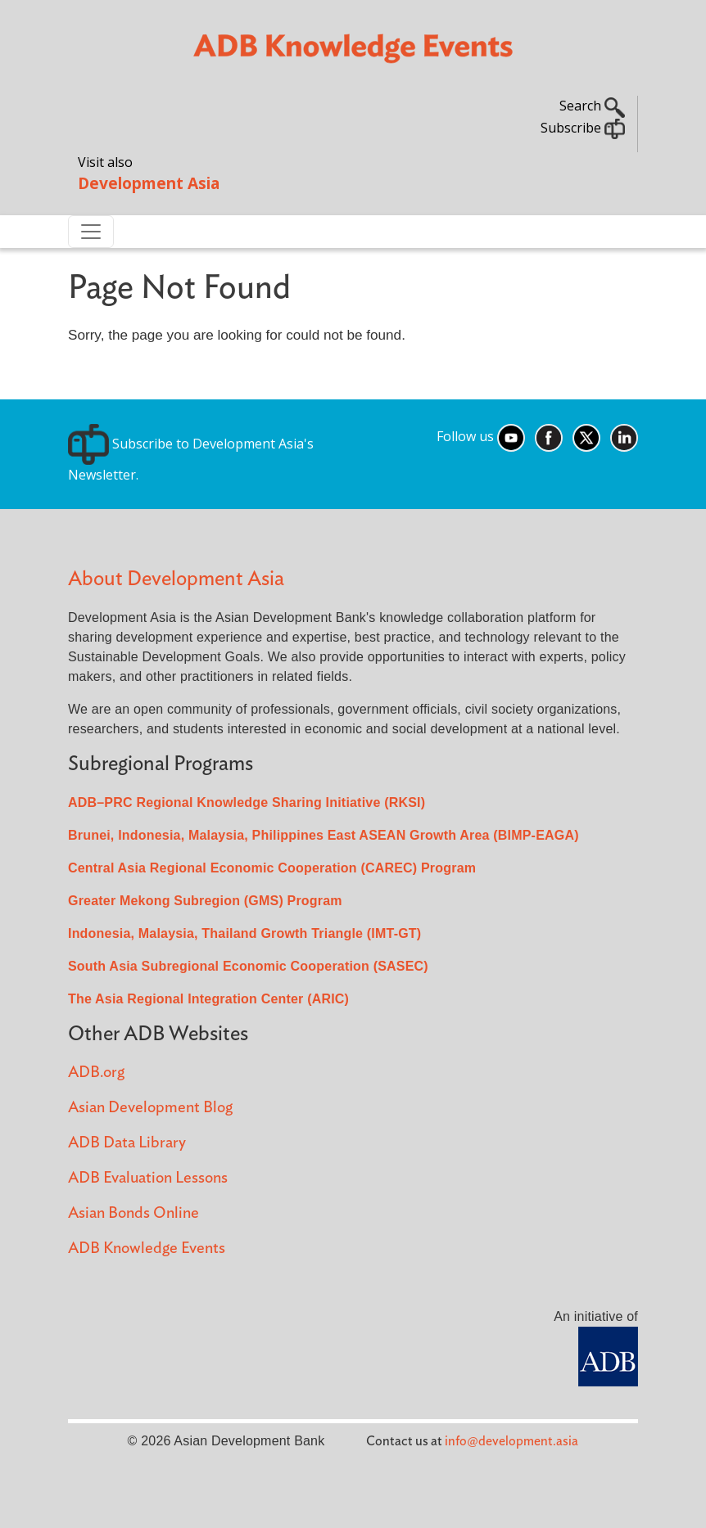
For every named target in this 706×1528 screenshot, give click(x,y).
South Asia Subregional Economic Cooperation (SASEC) (248, 966)
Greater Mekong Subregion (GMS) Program (205, 901)
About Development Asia (176, 579)
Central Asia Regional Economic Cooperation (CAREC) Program (272, 868)
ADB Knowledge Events (146, 1248)
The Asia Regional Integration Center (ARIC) (208, 999)
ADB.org (96, 1072)
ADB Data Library (127, 1143)
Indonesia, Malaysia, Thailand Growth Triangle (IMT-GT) (244, 933)
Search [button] (592, 106)
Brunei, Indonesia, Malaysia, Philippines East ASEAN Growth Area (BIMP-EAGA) (323, 835)
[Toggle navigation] (91, 231)
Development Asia (148, 183)
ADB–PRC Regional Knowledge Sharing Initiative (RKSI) (246, 802)
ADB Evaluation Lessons (148, 1178)
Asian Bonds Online (133, 1213)
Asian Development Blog (150, 1108)
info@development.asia (511, 1441)
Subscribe (583, 128)
